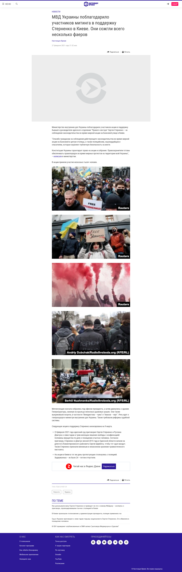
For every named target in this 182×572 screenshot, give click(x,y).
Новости (56, 11)
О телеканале (25, 541)
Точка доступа (61, 541)
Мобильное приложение (29, 554)
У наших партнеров (62, 546)
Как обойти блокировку (29, 550)
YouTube (58, 559)
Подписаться (109, 466)
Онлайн (58, 554)
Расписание (59, 563)
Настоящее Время (59, 41)
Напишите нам (25, 559)
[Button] (113, 52)
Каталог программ (27, 546)
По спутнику (60, 550)
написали (58, 156)
